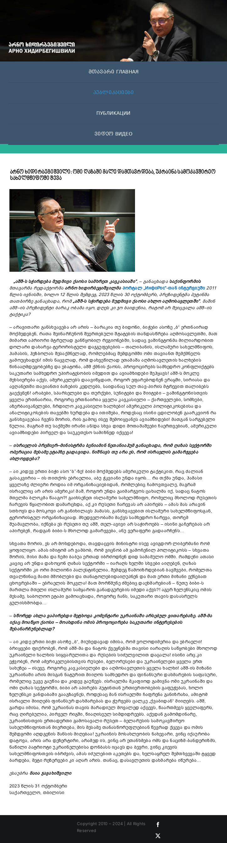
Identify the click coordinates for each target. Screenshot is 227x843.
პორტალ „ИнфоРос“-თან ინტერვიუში (163, 288)
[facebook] (157, 824)
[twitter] (157, 835)
